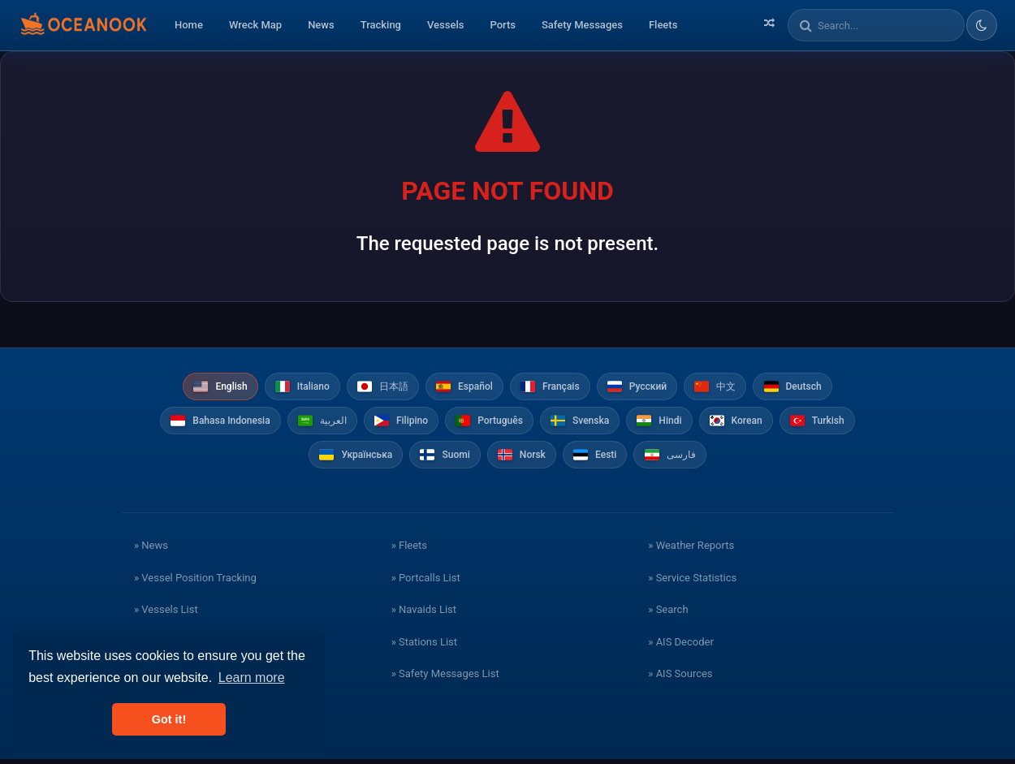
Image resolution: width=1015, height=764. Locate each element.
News (321, 25)
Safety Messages (582, 25)
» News (151, 550)
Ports (503, 25)
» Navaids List (423, 614)
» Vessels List (166, 614)
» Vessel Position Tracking (195, 582)
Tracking (381, 25)
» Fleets (409, 550)
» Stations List (424, 647)
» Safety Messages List (445, 678)
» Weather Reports (691, 550)
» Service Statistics (692, 582)
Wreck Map (255, 25)
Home (189, 25)
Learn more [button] (251, 677)
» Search (668, 614)
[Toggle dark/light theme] (981, 25)
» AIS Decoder (681, 647)
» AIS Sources (680, 678)
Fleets (663, 25)
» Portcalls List (425, 582)
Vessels (445, 25)
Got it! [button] (169, 719)
